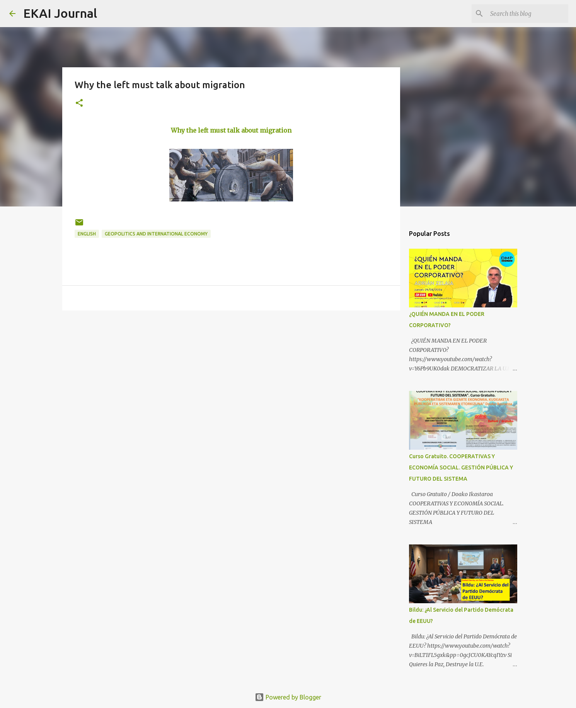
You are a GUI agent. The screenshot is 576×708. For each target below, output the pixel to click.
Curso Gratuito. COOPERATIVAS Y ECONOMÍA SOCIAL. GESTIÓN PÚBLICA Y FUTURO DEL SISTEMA (461, 467)
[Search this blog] (527, 13)
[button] (79, 103)
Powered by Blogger (288, 697)
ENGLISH (87, 233)
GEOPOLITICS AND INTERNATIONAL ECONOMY (156, 233)
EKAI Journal (60, 13)
